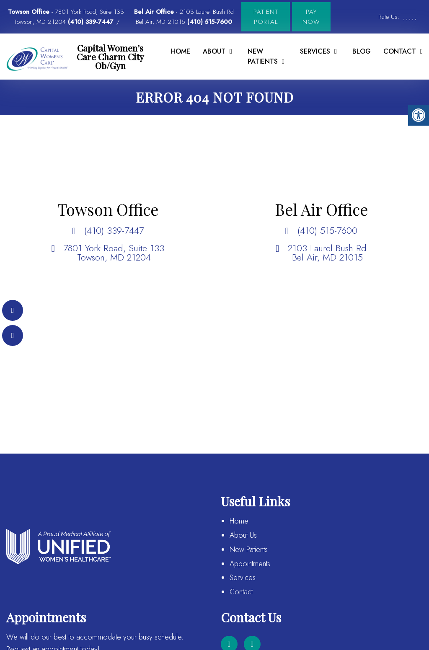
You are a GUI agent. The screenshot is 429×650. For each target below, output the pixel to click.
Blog (361, 51)
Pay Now (311, 16)
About (214, 51)
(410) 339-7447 (90, 21)
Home (180, 51)
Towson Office (30, 11)
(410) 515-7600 (209, 21)
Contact (241, 591)
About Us (243, 535)
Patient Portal (265, 16)
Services (315, 51)
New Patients (263, 56)
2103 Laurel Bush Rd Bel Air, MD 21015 (327, 252)
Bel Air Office (155, 11)
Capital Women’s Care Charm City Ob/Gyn (110, 56)
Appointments (250, 563)
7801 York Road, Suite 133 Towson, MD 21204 (113, 252)
